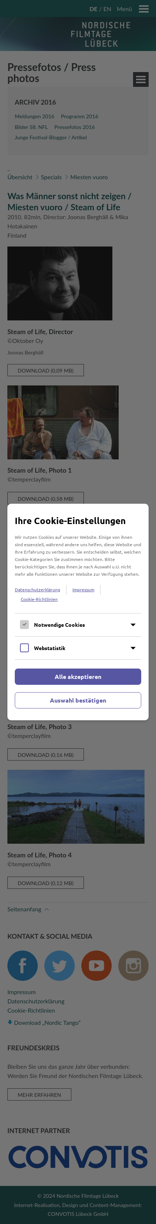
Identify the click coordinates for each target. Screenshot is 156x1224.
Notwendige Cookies (59, 624)
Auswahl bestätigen (78, 700)
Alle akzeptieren (78, 676)
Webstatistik (49, 648)
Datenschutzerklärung (37, 589)
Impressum (83, 589)
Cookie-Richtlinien (39, 599)
